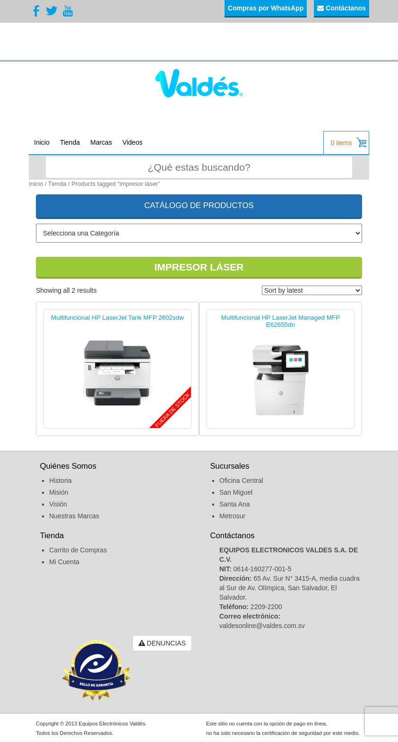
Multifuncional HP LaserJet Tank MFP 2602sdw (117, 317)
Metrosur (232, 516)
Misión (58, 492)
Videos (132, 142)
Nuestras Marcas (74, 516)
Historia (60, 480)
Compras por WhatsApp (265, 8)
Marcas (101, 142)
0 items (348, 143)
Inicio (42, 142)
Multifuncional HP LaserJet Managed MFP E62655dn (280, 321)
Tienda (70, 142)
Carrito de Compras (78, 550)
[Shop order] (312, 290)
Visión (58, 504)
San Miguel (235, 492)
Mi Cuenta (64, 562)
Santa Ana (234, 504)
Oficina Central (241, 480)
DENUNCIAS (162, 643)
